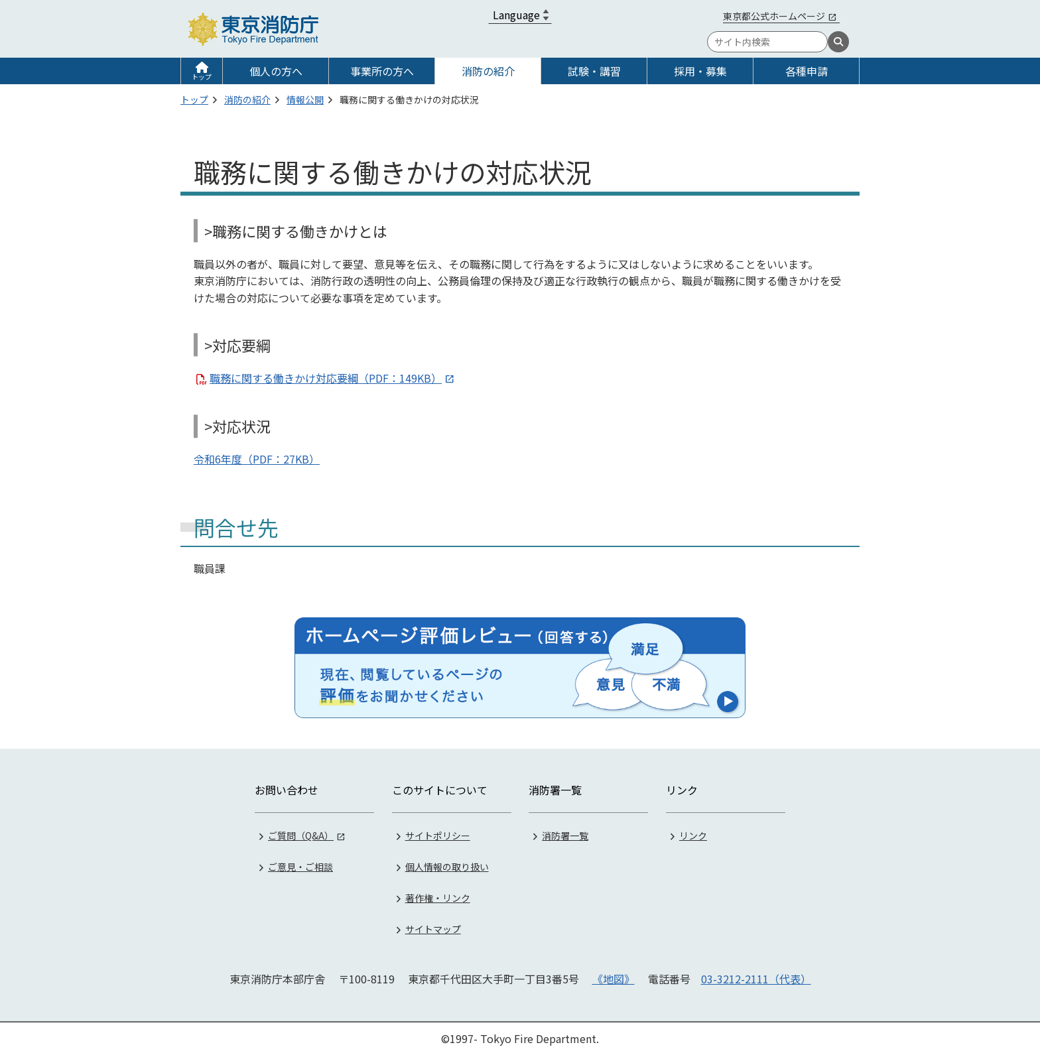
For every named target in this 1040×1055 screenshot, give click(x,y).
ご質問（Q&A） (301, 835)
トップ (202, 77)
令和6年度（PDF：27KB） (257, 459)
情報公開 (305, 99)
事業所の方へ (382, 71)
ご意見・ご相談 (300, 866)
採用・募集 (700, 71)
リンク (693, 835)
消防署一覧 (565, 835)
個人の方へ (275, 71)
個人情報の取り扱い (447, 866)
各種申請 (806, 71)
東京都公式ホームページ (774, 16)
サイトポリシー (437, 835)
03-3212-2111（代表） (756, 979)
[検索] (838, 41)
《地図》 (613, 979)
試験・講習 (594, 71)
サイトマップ (433, 929)
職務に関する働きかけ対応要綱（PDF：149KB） (326, 378)
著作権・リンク (437, 897)
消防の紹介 (488, 71)
